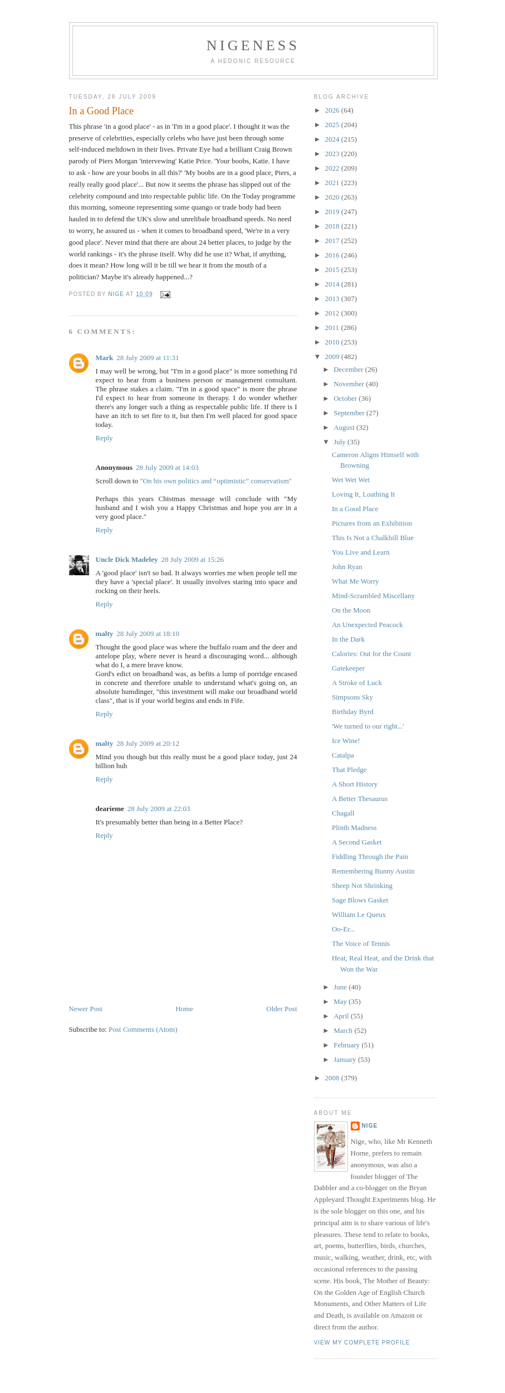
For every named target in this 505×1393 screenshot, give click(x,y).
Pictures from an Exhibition (372, 523)
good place (239, 757)
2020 (333, 197)
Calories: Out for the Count (371, 653)
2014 (333, 284)
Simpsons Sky (352, 697)
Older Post (281, 1008)
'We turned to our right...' (368, 726)
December (349, 369)
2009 (333, 356)
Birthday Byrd (353, 711)
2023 (333, 153)
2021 (333, 182)
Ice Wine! (346, 740)
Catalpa (343, 755)
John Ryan (347, 566)
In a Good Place (355, 508)
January (346, 1059)
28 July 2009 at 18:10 (147, 633)
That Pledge (349, 769)
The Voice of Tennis (361, 943)
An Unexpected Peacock (367, 624)
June (341, 987)
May (341, 1001)
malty (105, 633)
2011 (333, 327)
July (340, 442)
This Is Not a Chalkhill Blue (373, 537)
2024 (333, 139)
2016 (333, 255)
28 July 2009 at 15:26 (192, 559)
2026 (333, 110)
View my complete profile (362, 1342)
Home (184, 1008)
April (342, 1016)
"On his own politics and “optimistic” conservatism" (216, 481)
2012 (333, 313)
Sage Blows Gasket (360, 900)
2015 (333, 269)
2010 (333, 342)
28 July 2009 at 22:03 (159, 808)
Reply (104, 438)
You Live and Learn (361, 552)
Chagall (343, 813)
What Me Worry (355, 581)
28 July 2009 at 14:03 (167, 467)
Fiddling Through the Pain (370, 856)
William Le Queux (359, 914)
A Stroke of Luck (357, 682)
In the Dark (348, 639)
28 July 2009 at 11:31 (147, 357)
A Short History (354, 784)
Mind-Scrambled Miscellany (373, 595)
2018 (333, 226)
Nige (370, 1126)
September (350, 413)
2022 (333, 168)
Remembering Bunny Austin (373, 871)
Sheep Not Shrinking (362, 885)
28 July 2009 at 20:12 (147, 743)
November (350, 384)
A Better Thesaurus (360, 798)
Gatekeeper (348, 668)
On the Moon (351, 610)
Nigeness (253, 45)
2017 (333, 240)
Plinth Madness (354, 827)
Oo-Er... (343, 929)
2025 (333, 124)
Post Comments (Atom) (143, 1029)
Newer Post (85, 1008)
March (344, 1030)
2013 (333, 298)
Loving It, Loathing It (363, 494)
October (346, 398)
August (345, 427)
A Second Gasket (357, 842)
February (347, 1045)
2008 (333, 1078)
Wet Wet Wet (351, 479)
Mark (105, 357)
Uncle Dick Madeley (127, 559)
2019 (333, 211)
